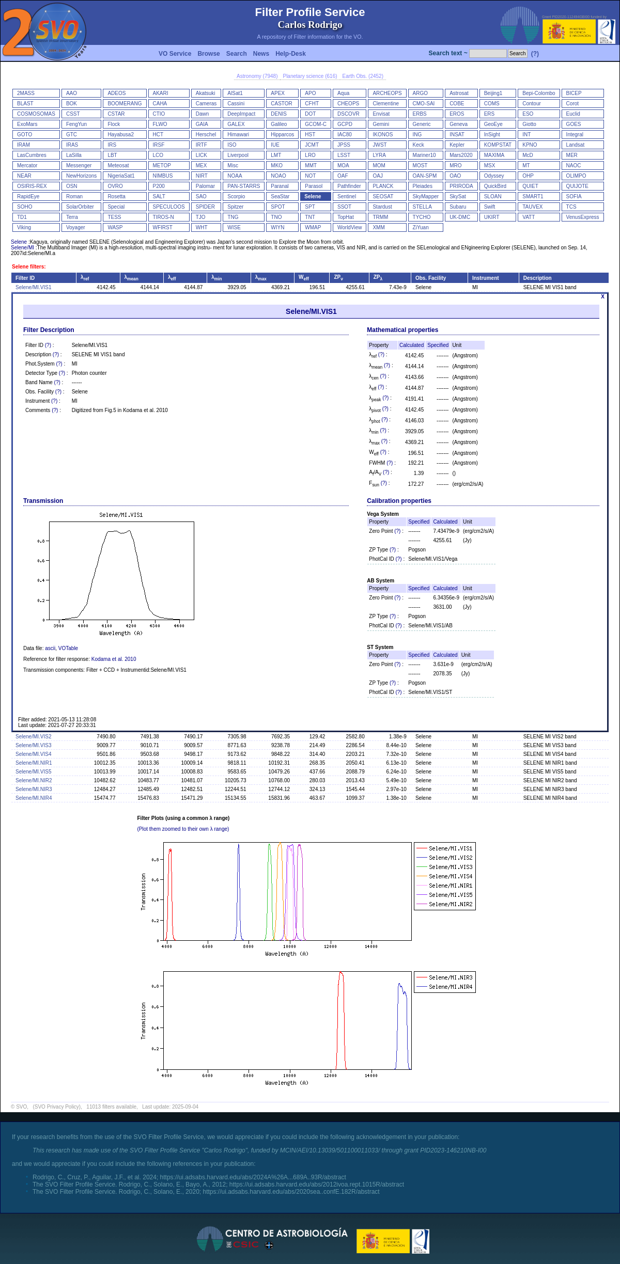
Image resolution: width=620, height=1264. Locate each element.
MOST (420, 165)
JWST (379, 145)
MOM (379, 165)
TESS (114, 217)
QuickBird (495, 186)
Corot (572, 103)
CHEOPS (348, 103)
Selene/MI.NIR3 (34, 789)
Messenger (78, 165)
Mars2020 (461, 155)
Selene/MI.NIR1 (34, 763)
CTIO (159, 114)
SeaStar (280, 196)
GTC (71, 134)
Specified (437, 345)
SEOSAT (383, 196)
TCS (571, 207)
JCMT (312, 145)
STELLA (422, 207)
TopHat (345, 217)
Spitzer (235, 207)
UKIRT (492, 217)
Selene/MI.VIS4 (33, 754)
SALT (159, 196)
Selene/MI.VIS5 (33, 772)
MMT (311, 165)
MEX (201, 165)
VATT (528, 217)
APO (310, 93)
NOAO (278, 176)
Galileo (279, 124)
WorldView (349, 227)
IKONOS (383, 134)
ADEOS (116, 93)
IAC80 (344, 134)
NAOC (573, 165)
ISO (231, 145)
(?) (535, 53)
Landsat (575, 145)
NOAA (234, 176)
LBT (112, 155)
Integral (574, 134)
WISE (234, 227)
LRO (310, 155)
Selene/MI (22, 247)
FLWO (160, 124)
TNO (276, 217)
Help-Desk (290, 53)
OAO (455, 176)
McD (527, 155)
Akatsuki (205, 93)
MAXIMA (494, 155)
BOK (71, 103)
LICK (201, 155)
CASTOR (281, 103)
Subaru (458, 207)
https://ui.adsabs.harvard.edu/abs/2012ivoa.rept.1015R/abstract (316, 1184)
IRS (111, 145)
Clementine (386, 103)
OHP (528, 176)
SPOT (278, 207)
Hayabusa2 (120, 134)
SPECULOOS (169, 207)
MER (572, 155)
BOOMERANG (124, 103)
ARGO (420, 93)
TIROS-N (163, 217)
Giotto (529, 124)
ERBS (420, 114)
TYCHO (422, 217)
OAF (342, 176)
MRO (455, 165)
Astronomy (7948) (257, 76)
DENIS (279, 114)
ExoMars (27, 124)
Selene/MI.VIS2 (33, 736)
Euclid (573, 114)
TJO (201, 217)
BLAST (25, 103)
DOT (310, 114)
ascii (50, 648)
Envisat (381, 114)
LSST (343, 155)
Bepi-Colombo (538, 93)
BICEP (574, 93)
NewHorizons (81, 176)
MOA (343, 165)
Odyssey (494, 176)
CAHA (160, 103)
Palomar (205, 186)
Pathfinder (349, 186)
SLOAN (493, 196)
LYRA (379, 155)
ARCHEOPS (387, 93)
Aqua (343, 93)
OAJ (377, 176)
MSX (489, 165)
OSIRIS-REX (32, 186)
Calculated (411, 345)
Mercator (27, 165)
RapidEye (28, 196)
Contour (531, 103)
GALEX (235, 124)
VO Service (175, 53)
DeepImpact (241, 114)
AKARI (160, 93)
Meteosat (118, 165)
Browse (208, 53)
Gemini (381, 124)
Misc (232, 165)
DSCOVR (348, 114)
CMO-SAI (424, 103)
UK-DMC (460, 217)
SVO (21, 1107)
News (261, 53)
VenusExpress (582, 217)
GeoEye (493, 124)
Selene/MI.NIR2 (34, 780)
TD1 (22, 217)
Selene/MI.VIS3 (33, 745)
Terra (72, 217)
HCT (158, 134)
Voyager (75, 227)
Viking (24, 227)
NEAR (24, 176)
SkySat (458, 196)
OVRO (114, 186)
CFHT (312, 103)
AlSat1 (234, 93)
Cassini (235, 103)
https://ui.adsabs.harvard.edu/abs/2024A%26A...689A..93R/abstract (253, 1177)
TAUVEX (532, 207)
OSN (72, 186)
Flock (113, 124)
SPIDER (205, 207)
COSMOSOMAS (36, 114)
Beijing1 (493, 93)
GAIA (202, 124)
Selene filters (28, 267)
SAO (201, 196)
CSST (73, 114)
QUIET (530, 186)
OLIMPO (576, 176)
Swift (489, 207)
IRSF (159, 145)
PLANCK (383, 186)
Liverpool (238, 155)
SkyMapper (426, 196)
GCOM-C (316, 124)
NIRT (202, 176)
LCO (158, 155)
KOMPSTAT (498, 145)
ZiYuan (421, 227)
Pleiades (422, 186)
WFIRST (163, 227)
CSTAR (116, 114)
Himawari (238, 134)
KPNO (529, 145)
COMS (492, 103)
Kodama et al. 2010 (113, 659)
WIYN (277, 227)
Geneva (459, 124)
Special (116, 207)
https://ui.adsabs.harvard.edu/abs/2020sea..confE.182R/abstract (291, 1191)
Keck (418, 145)
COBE (457, 103)
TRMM (380, 217)
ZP (338, 277)
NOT (310, 176)
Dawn (202, 114)
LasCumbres (32, 155)
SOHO (24, 207)
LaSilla (74, 155)
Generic (422, 124)
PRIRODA (461, 186)
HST (310, 134)
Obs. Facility (430, 278)
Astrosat (459, 93)
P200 (159, 186)
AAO (71, 93)
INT (526, 134)
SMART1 (532, 196)
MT (526, 165)
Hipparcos (282, 134)
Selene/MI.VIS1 (33, 287)
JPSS (343, 145)
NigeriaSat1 (120, 176)
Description (537, 278)
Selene (312, 196)
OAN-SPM (425, 176)
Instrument (485, 278)
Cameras (206, 103)
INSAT (457, 134)
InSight (492, 134)
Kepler (457, 145)
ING (417, 134)
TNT (310, 217)
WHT (202, 227)
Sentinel (346, 196)
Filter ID (25, 278)
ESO (527, 114)
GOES (573, 124)
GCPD (344, 124)
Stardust (382, 207)
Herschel (206, 134)
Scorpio (236, 196)
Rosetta (116, 196)
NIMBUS (163, 176)
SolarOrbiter (80, 207)
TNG (232, 217)
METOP (162, 165)
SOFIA (574, 196)
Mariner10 (424, 155)
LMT (276, 155)
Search (236, 53)
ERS (489, 114)
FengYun (76, 124)
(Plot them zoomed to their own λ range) (183, 829)
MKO (277, 165)
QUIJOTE (577, 186)
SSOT (344, 207)
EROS (457, 114)
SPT (310, 207)
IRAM (23, 145)
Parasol (313, 186)
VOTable (68, 648)
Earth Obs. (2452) (363, 76)
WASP (114, 227)
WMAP (313, 227)
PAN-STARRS (243, 186)
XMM (378, 227)
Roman (74, 196)
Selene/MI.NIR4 (34, 798)
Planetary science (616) (310, 76)
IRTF (201, 145)
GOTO (24, 134)
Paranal (279, 186)
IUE (275, 145)
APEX (278, 93)
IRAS (72, 145)
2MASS (26, 93)
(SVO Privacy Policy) (57, 1107)
